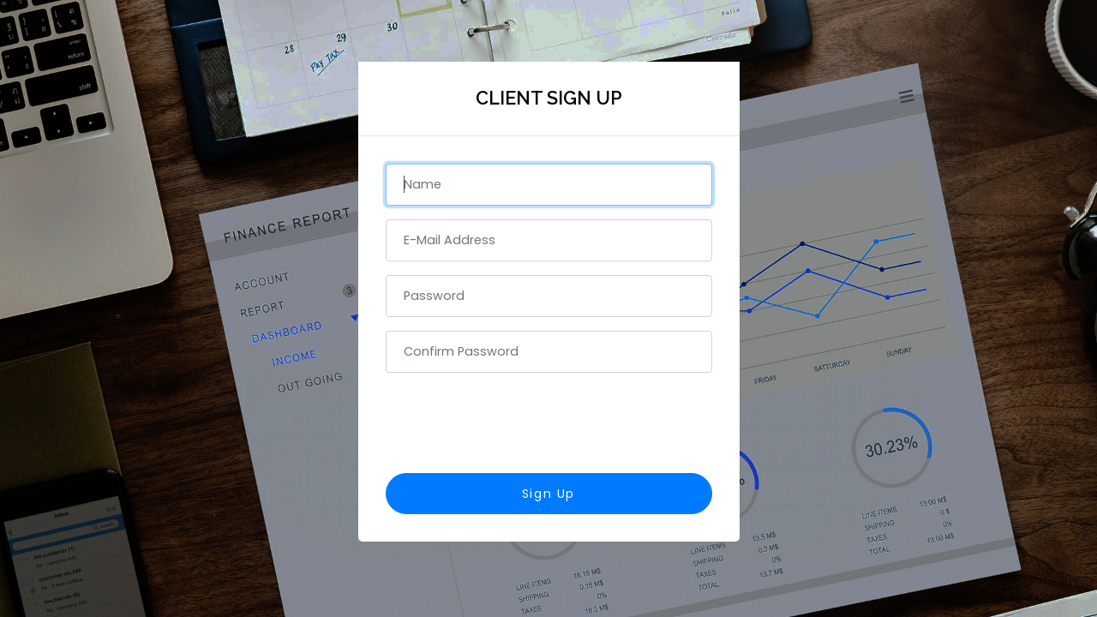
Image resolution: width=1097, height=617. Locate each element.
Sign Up (548, 493)
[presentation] (548, 419)
